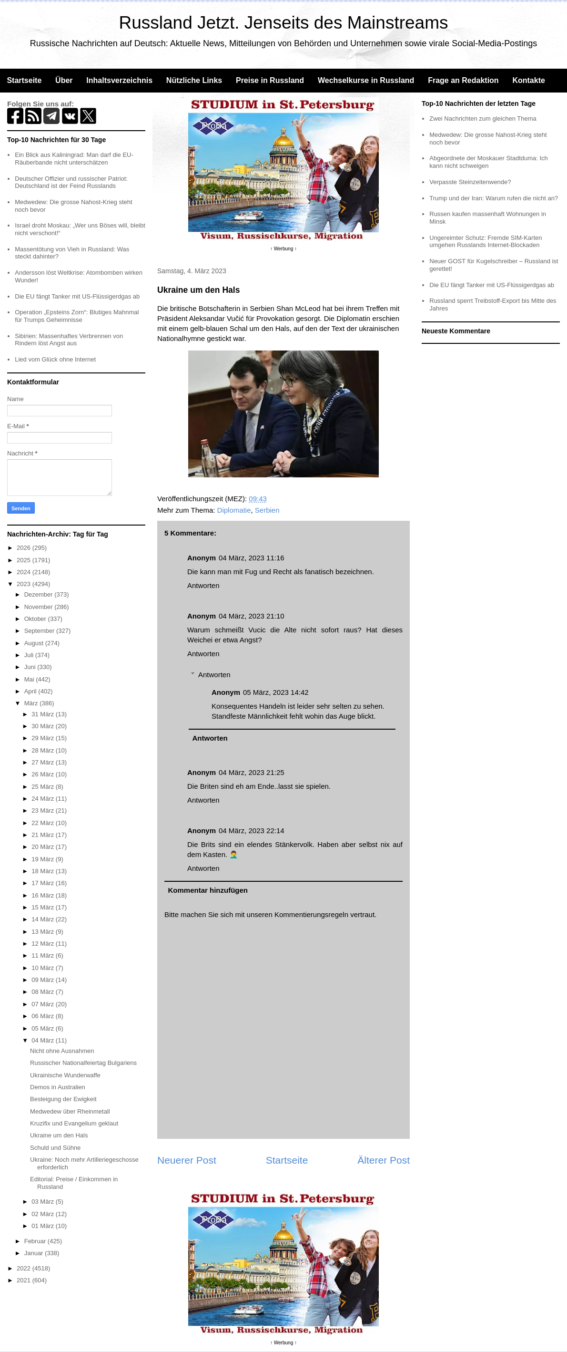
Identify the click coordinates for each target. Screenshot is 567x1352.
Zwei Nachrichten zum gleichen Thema (482, 118)
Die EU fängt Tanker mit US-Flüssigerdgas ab (77, 296)
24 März (43, 798)
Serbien (267, 510)
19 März (43, 859)
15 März (43, 907)
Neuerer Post (186, 1160)
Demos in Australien (57, 1087)
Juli (29, 655)
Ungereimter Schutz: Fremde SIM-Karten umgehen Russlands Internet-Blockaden (485, 241)
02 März (43, 1214)
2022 (24, 1268)
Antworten (203, 585)
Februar (36, 1241)
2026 (24, 547)
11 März (43, 955)
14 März (43, 919)
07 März (43, 1004)
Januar (34, 1253)
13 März (43, 931)
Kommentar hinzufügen (208, 890)
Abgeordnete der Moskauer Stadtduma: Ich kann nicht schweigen (488, 162)
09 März (43, 979)
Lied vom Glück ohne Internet (55, 359)
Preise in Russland (270, 80)
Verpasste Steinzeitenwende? (470, 182)
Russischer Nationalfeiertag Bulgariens (83, 1062)
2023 (24, 584)
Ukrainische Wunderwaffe (65, 1075)
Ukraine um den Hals (59, 1135)
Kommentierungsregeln (311, 914)
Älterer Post (383, 1160)
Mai (30, 679)
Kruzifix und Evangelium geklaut (74, 1123)
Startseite (24, 80)
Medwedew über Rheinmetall (70, 1111)
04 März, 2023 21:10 (251, 616)
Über (63, 80)
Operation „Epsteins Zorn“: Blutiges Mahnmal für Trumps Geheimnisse (77, 316)
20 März (43, 846)
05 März (43, 1028)
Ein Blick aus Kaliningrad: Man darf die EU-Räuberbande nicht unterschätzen (74, 158)
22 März (43, 822)
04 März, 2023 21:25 (251, 772)
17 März (43, 883)
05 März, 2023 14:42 (276, 692)
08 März (43, 991)
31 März (43, 714)
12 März (43, 943)
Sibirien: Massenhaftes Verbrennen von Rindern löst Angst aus (69, 339)
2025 (24, 560)
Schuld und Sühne (55, 1147)
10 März (43, 967)
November (39, 606)
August (34, 643)
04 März (43, 1040)
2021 (24, 1280)
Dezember (39, 594)
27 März (43, 762)
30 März (43, 726)
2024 (24, 572)
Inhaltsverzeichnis (119, 80)
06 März (43, 1016)
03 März (43, 1201)
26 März (43, 774)
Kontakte (528, 80)
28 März (43, 750)
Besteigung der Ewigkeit (63, 1099)
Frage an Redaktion (463, 80)
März (32, 703)
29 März (43, 738)
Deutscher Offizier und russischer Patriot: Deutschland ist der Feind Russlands (71, 182)
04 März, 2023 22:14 (251, 830)
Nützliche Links (194, 80)
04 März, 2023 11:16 (251, 558)
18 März (43, 871)
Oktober (36, 618)
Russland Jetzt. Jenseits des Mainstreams (283, 22)
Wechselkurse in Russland (366, 80)
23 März (43, 810)
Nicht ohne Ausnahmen (62, 1050)
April (31, 691)
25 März (43, 786)
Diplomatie (234, 510)
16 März (43, 895)
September (40, 630)
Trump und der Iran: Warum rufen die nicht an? (493, 198)
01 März (43, 1225)
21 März (43, 834)
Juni (30, 667)
